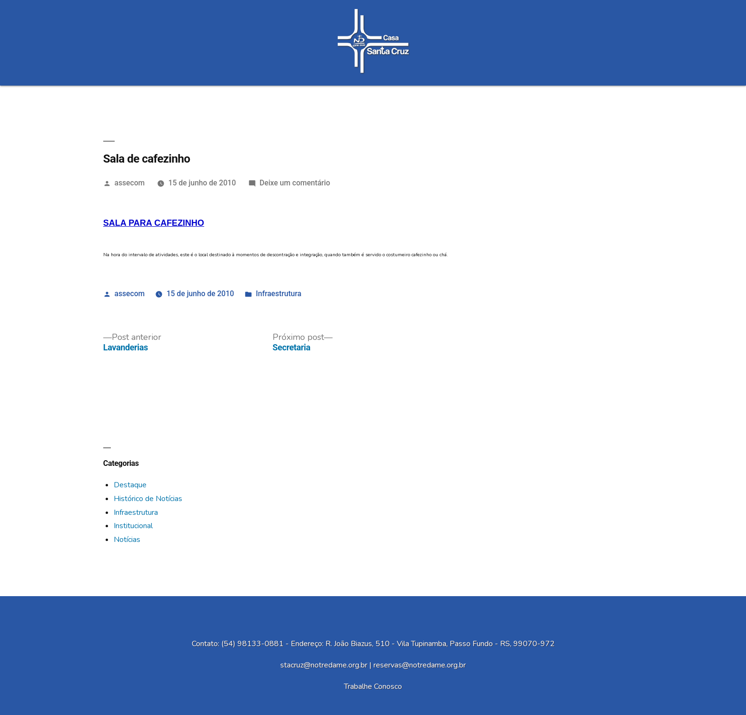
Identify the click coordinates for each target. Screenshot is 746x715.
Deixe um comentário (295, 182)
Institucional (133, 526)
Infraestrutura (279, 293)
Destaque (130, 485)
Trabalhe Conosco (373, 686)
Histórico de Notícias (148, 498)
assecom (130, 182)
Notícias (127, 539)
